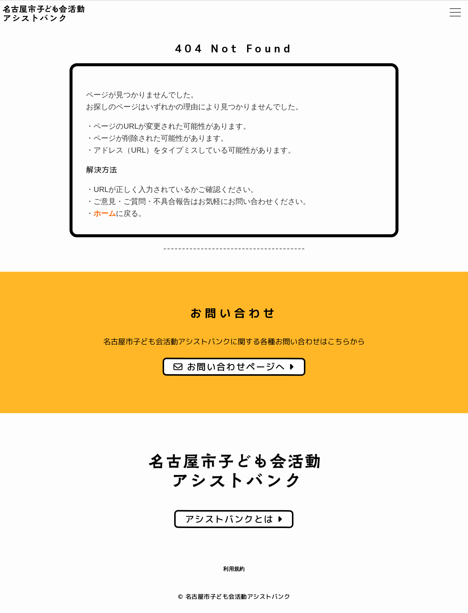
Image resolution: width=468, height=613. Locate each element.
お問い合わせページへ (234, 366)
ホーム (104, 213)
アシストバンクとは (234, 518)
